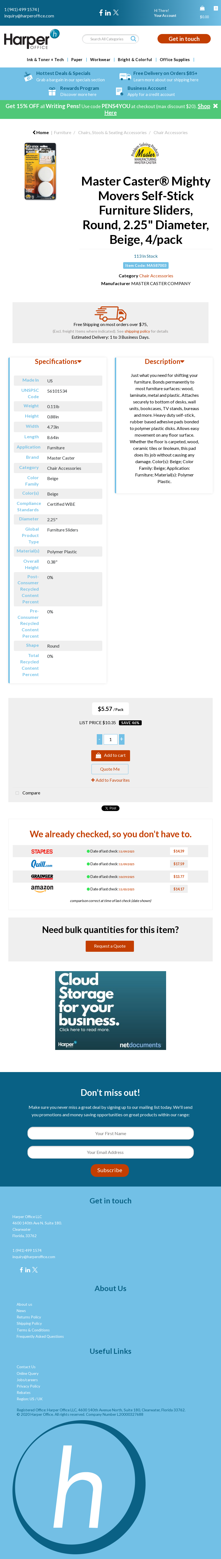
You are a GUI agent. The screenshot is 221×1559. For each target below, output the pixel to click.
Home (40, 132)
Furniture (62, 132)
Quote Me (110, 768)
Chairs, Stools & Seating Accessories (112, 132)
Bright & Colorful (135, 60)
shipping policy (137, 331)
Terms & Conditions (33, 1330)
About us (24, 1304)
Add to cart (111, 755)
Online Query (28, 1373)
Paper (77, 60)
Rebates (24, 1392)
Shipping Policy (29, 1323)
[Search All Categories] (110, 38)
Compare (26, 793)
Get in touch (184, 38)
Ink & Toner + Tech (45, 60)
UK (40, 1399)
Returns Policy (29, 1317)
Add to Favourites (110, 780)
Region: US (25, 1399)
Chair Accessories (171, 132)
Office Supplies (175, 60)
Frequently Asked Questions (40, 1336)
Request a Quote (110, 945)
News (21, 1310)
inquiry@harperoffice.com (29, 15)
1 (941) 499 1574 (20, 9)
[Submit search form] (133, 38)
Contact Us (26, 1367)
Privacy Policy (28, 1386)
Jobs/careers (27, 1380)
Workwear (100, 60)
